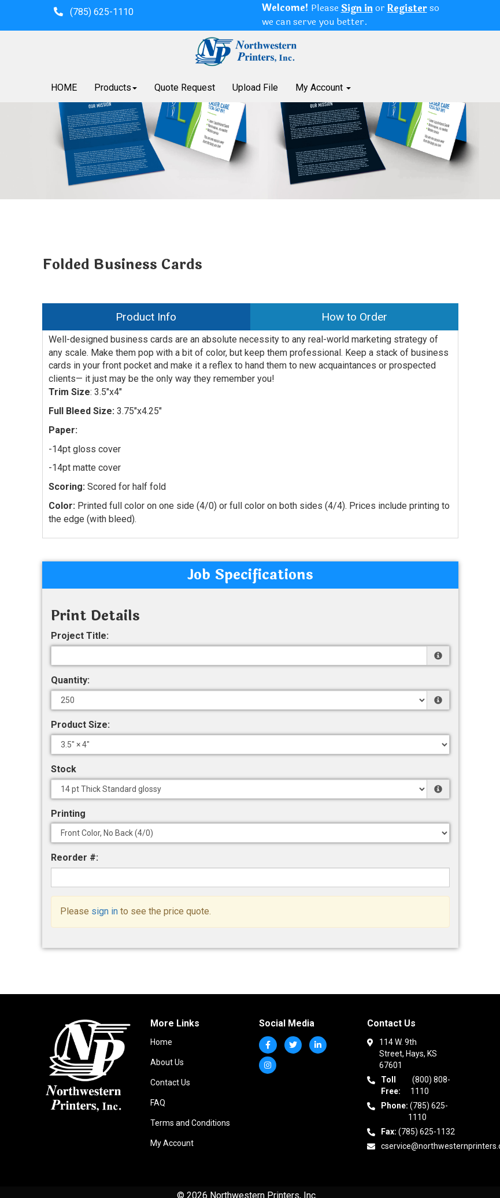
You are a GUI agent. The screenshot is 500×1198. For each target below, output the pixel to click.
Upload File (255, 87)
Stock (63, 769)
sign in (104, 911)
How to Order (354, 316)
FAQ (157, 1102)
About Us (167, 1062)
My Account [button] (323, 87)
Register (407, 9)
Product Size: (80, 724)
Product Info (146, 316)
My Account (172, 1143)
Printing (68, 813)
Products (115, 87)
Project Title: (80, 635)
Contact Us (170, 1082)
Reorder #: (74, 857)
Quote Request (184, 87)
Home (161, 1042)
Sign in (357, 9)
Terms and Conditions (190, 1123)
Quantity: (70, 680)
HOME (64, 87)
